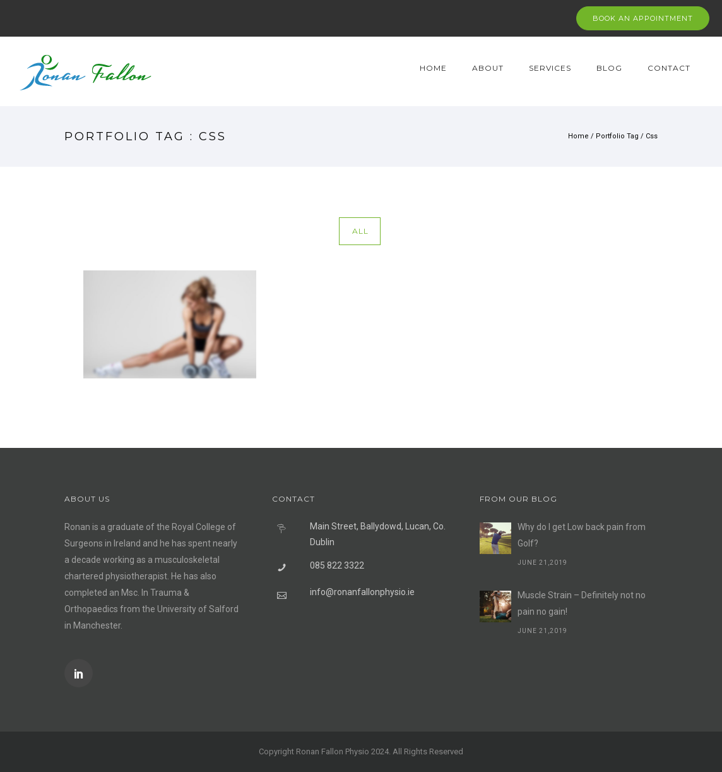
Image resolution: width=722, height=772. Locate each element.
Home (433, 68)
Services (550, 68)
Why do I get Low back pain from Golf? (582, 535)
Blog (609, 68)
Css (652, 136)
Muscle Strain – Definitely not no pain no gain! (582, 603)
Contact (669, 68)
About (488, 68)
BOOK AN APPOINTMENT (643, 18)
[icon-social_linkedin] (78, 673)
